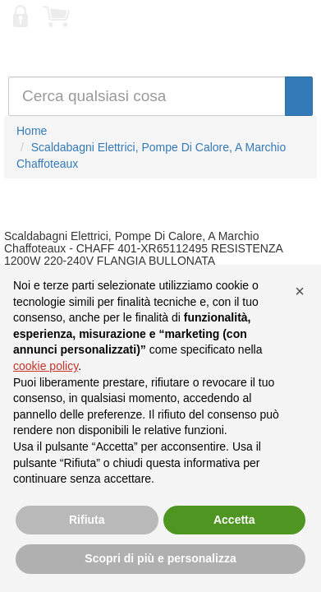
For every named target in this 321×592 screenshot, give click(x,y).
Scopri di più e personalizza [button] (160, 558)
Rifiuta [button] (87, 519)
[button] (300, 291)
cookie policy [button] (45, 365)
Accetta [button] (234, 519)
